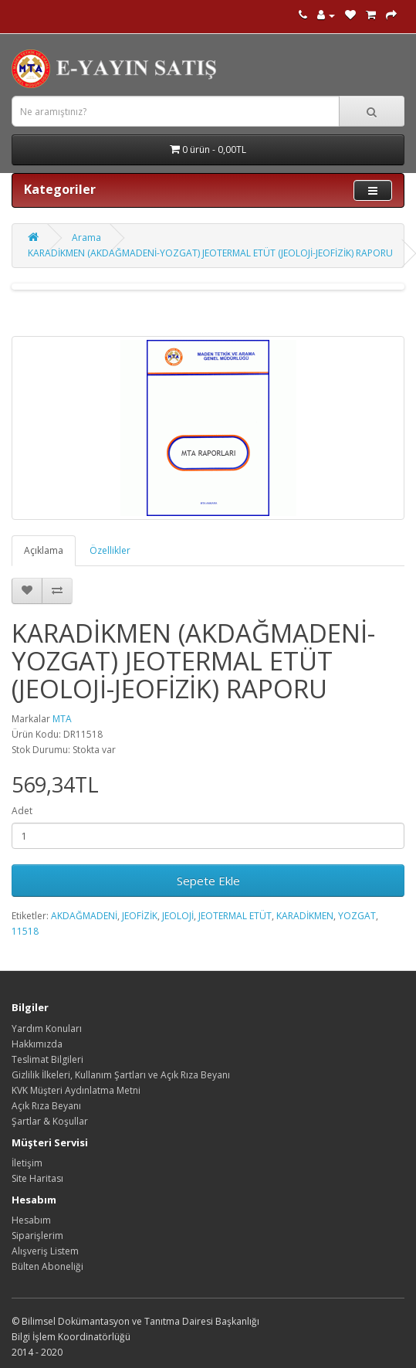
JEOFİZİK (139, 915)
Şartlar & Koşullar (50, 1121)
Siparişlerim (37, 1235)
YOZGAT (357, 915)
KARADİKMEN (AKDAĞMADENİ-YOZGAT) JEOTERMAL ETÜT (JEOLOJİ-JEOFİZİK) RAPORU (210, 253)
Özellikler (110, 550)
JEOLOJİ (178, 915)
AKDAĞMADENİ (84, 915)
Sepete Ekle (208, 880)
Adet (22, 810)
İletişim (27, 1162)
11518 (25, 931)
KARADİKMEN (304, 915)
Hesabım (31, 1220)
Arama (86, 237)
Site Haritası (37, 1178)
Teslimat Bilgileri (47, 1059)
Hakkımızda (37, 1044)
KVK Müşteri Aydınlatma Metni (76, 1090)
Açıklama (43, 550)
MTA (62, 718)
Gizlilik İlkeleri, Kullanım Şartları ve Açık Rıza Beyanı (121, 1074)
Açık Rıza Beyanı (46, 1105)
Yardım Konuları (47, 1028)
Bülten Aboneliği (47, 1266)
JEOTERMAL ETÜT (235, 915)
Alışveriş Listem (45, 1251)
